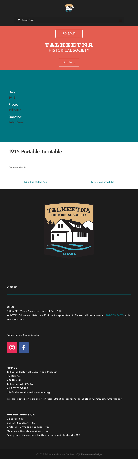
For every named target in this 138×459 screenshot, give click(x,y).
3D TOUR (69, 33)
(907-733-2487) (114, 315)
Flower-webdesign (91, 454)
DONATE (69, 62)
